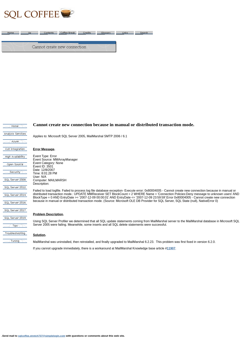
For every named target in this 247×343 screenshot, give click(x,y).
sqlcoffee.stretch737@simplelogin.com (41, 335)
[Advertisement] (123, 82)
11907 (171, 248)
